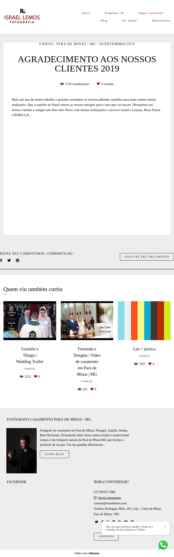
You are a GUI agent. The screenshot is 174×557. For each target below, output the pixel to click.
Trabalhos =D (114, 13)
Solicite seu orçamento (147, 256)
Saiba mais (54, 454)
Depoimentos (161, 20)
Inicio (86, 13)
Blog (104, 20)
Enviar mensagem (109, 498)
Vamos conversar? (151, 13)
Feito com (87, 553)
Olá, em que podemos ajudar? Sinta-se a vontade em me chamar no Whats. (129, 528)
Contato (106, 536)
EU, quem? (130, 20)
